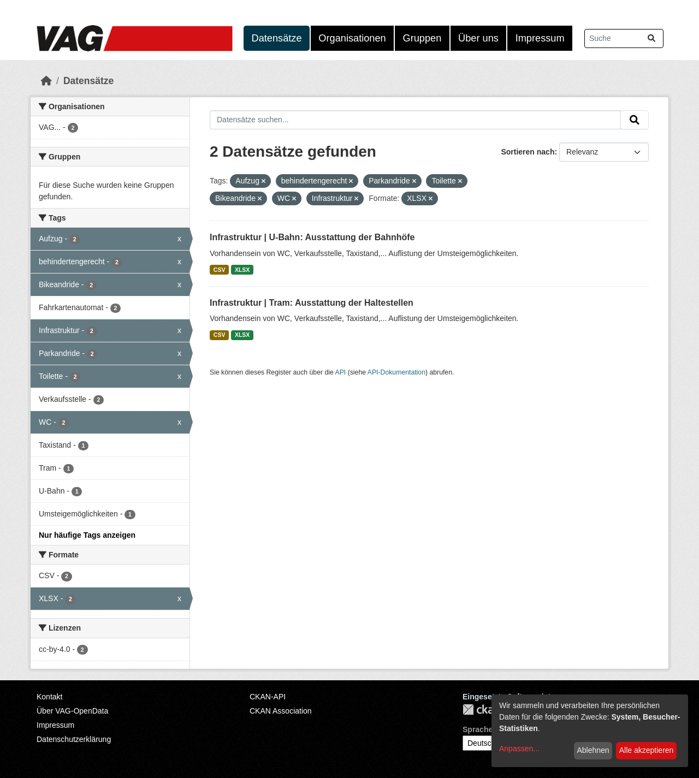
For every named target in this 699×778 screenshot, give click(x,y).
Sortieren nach (527, 151)
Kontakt (49, 696)
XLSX (242, 269)
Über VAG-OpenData (72, 710)
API (340, 372)
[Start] (46, 80)
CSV (220, 269)
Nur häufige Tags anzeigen (87, 535)
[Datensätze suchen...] (624, 38)
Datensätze (277, 38)
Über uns (478, 38)
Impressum (540, 38)
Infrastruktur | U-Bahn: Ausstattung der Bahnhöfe (312, 237)
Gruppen (422, 38)
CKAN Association (281, 710)
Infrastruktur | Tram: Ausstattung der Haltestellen (311, 302)
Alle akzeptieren (646, 750)
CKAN (481, 709)
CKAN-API (268, 696)
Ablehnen (593, 750)
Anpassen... (519, 748)
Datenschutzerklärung (74, 739)
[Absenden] (651, 38)
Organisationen (352, 38)
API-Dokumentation (396, 372)
